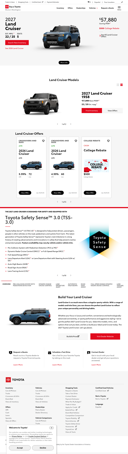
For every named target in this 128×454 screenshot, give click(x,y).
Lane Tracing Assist (120, 286)
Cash (7, 414)
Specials (9, 419)
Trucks (8, 395)
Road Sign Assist (83, 286)
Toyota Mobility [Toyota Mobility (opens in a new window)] (73, 419)
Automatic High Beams (73, 286)
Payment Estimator (72, 400)
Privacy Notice (17, 436)
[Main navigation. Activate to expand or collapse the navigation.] (119, 8)
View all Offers (11, 422)
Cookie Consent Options (37, 436)
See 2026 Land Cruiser (14, 48)
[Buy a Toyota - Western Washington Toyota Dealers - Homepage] (13, 8)
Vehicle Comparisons (44, 419)
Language (99, 405)
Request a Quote (72, 392)
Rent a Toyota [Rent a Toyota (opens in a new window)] (102, 400)
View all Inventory (12, 403)
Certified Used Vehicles (104, 389)
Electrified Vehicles (72, 414)
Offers (8, 408)
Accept (20, 448)
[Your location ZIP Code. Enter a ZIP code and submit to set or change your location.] (118, 2)
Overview (6, 285)
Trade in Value (71, 406)
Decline (43, 448)
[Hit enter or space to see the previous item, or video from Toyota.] (57, 124)
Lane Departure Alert (60, 286)
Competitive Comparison (75, 417)
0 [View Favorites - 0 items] (89, 2)
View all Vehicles (42, 403)
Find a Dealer (40, 411)
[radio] (118, 85)
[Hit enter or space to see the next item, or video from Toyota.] (70, 124)
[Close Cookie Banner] (51, 427)
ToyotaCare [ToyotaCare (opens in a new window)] (71, 430)
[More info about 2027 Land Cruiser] (64, 62)
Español (98, 408)
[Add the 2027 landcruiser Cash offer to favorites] (108, 141)
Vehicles (39, 389)
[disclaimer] (13, 34)
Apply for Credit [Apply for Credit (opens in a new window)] (73, 408)
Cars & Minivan (11, 392)
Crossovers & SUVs (12, 397)
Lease (8, 416)
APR (7, 411)
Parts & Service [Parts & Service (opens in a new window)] (72, 422)
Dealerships (40, 408)
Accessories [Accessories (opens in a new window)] (71, 427)
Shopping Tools (72, 389)
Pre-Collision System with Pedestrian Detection (24, 286)
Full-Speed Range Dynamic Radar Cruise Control (101, 286)
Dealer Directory (42, 414)
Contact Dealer (71, 397)
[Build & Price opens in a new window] (73, 338)
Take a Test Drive (72, 395)
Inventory (9, 389)
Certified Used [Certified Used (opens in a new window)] (102, 392)
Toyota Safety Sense (73, 425)
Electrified (9, 400)
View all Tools (71, 433)
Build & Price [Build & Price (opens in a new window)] (71, 411)
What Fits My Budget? (73, 403)
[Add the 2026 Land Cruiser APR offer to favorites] (43, 141)
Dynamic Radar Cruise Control (45, 286)
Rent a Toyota (101, 397)
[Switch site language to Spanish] (97, 2)
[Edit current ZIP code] (122, 2)
